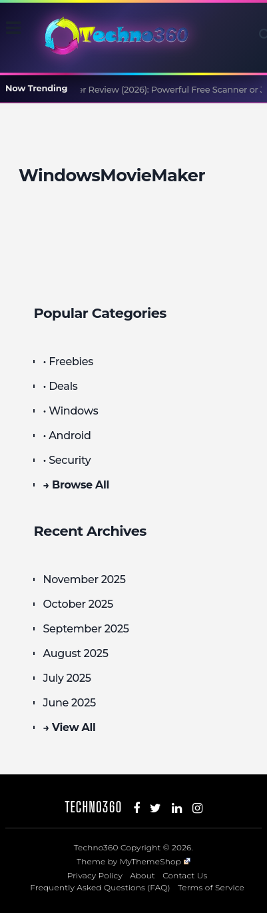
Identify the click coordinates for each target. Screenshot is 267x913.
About (142, 875)
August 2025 (75, 653)
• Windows (70, 411)
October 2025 (78, 604)
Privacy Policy (95, 875)
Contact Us (184, 875)
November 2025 (84, 579)
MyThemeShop (155, 861)
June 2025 (69, 702)
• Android (67, 435)
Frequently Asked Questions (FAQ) (100, 887)
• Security (67, 460)
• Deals (60, 386)
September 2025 (86, 628)
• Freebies (68, 361)
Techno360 (94, 807)
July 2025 (67, 678)
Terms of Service (211, 887)
